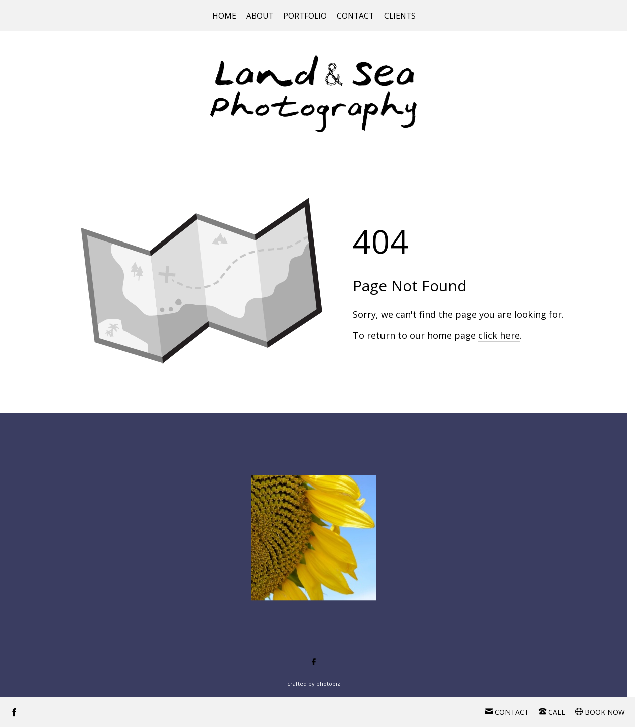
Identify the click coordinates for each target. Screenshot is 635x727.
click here (499, 335)
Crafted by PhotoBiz (313, 683)
